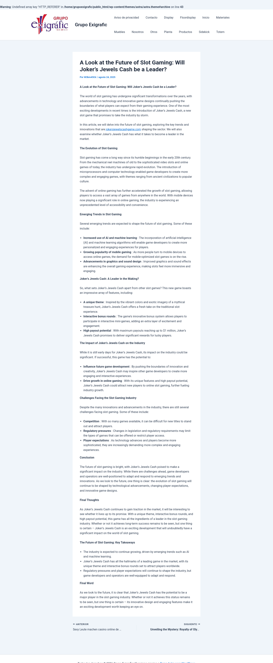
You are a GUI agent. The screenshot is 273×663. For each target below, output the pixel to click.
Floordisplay (184, 17)
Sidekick (182, 32)
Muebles (235, 17)
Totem (197, 32)
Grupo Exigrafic (91, 24)
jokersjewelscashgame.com (124, 129)
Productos (164, 32)
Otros (134, 32)
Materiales (217, 17)
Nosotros (120, 32)
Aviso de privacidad (126, 17)
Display (166, 17)
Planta (148, 32)
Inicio (201, 17)
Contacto (150, 17)
